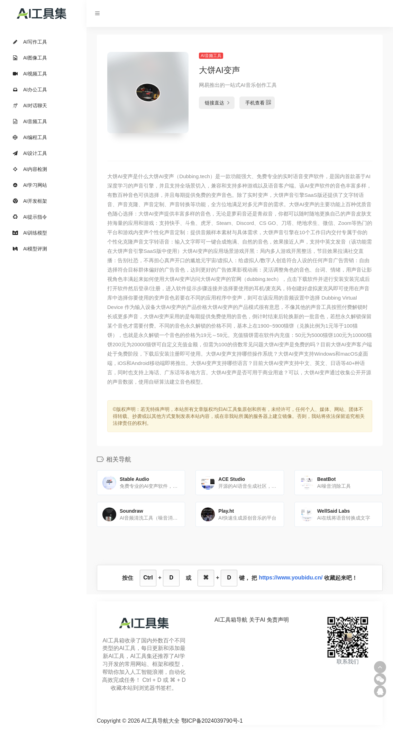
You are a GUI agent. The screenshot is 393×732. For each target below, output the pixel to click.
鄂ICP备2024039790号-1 (212, 721)
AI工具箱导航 (230, 620)
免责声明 (278, 620)
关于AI (257, 620)
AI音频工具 (211, 55)
